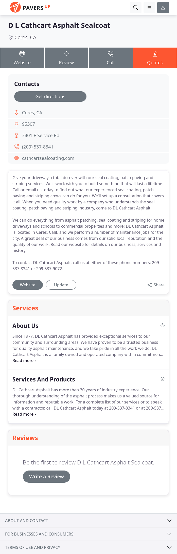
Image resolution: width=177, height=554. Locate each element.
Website (22, 58)
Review (66, 58)
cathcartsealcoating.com (48, 158)
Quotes (155, 58)
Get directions (50, 96)
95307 (28, 124)
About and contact (26, 520)
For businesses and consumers (39, 534)
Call (111, 58)
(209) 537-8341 (38, 147)
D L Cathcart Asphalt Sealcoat (59, 25)
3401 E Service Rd (41, 135)
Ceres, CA (25, 37)
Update (61, 285)
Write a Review (46, 476)
